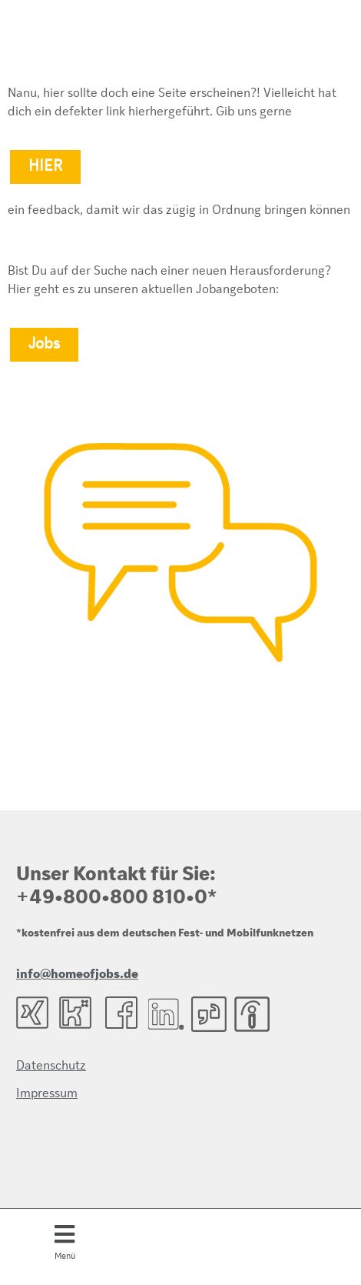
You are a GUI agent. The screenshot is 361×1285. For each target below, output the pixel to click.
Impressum (47, 1094)
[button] (65, 1240)
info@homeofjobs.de (77, 975)
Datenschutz (51, 1066)
